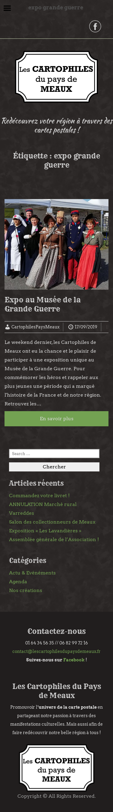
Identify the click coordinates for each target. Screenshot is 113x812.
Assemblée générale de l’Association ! (54, 539)
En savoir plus (57, 418)
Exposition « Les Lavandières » (45, 531)
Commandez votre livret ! (39, 495)
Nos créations (25, 590)
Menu (7, 8)
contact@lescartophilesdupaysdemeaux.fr (56, 651)
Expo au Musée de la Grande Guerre (43, 304)
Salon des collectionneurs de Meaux (52, 522)
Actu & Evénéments (32, 573)
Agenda (18, 581)
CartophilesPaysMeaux (35, 326)
